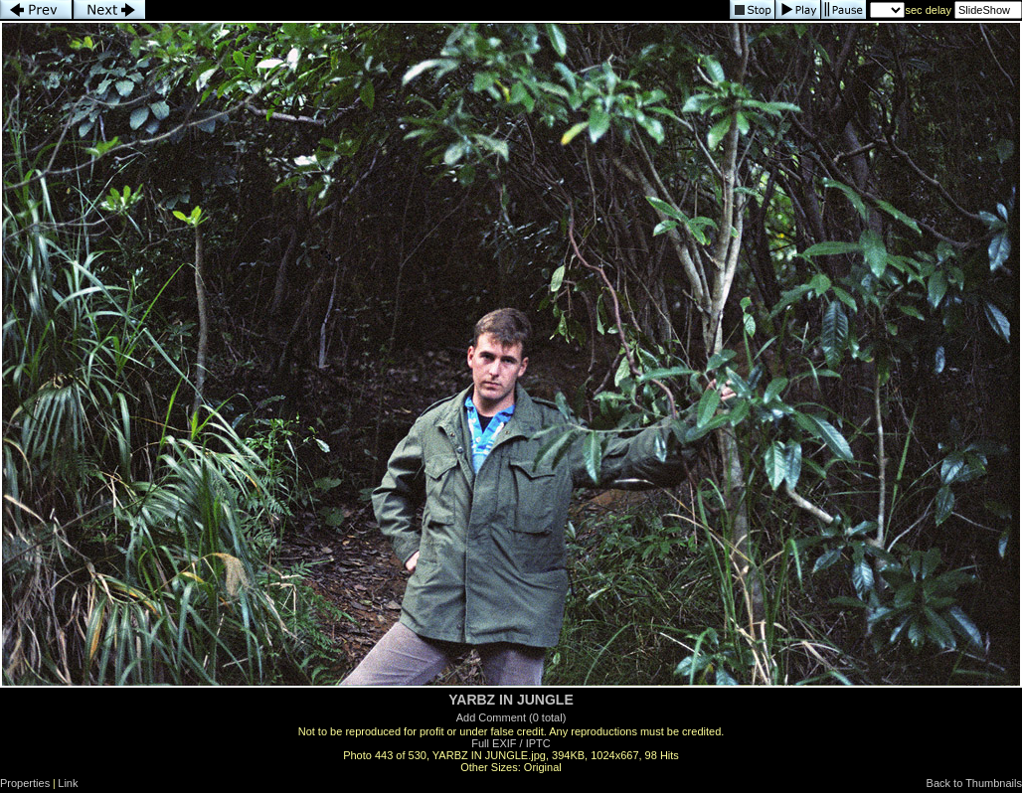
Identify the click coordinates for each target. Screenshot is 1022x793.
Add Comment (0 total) (511, 717)
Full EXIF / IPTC (510, 743)
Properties (25, 783)
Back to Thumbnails (974, 783)
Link (68, 783)
